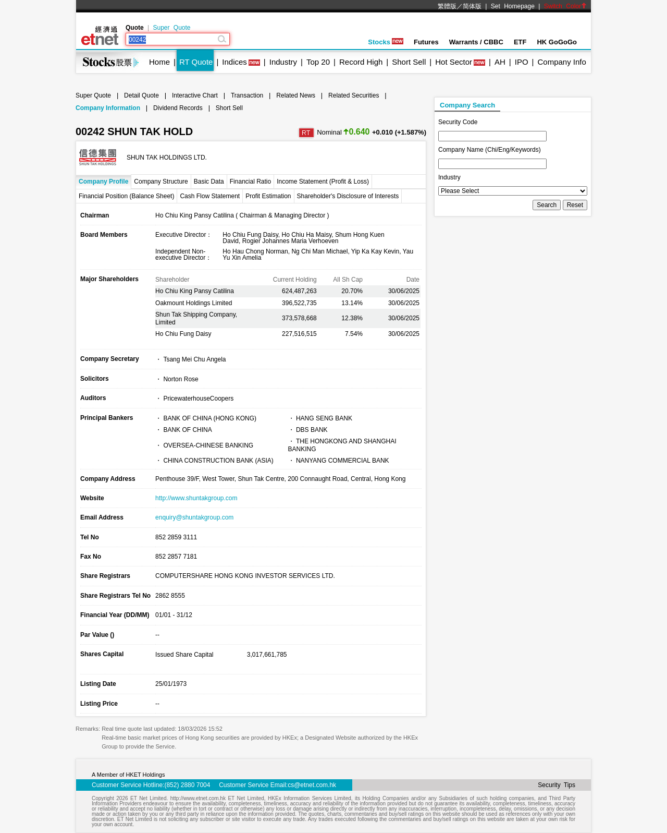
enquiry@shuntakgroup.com (194, 517)
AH (500, 61)
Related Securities (353, 95)
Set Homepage (513, 6)
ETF (520, 42)
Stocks (385, 42)
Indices (234, 61)
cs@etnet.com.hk (312, 785)
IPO (521, 61)
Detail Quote (141, 95)
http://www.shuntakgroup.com (196, 498)
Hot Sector (453, 61)
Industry (283, 61)
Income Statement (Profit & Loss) (323, 181)
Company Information (108, 108)
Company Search (467, 105)
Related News (295, 95)
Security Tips (556, 785)
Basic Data (209, 181)
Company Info (561, 61)
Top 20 (318, 61)
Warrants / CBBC (476, 42)
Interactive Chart (195, 95)
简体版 (472, 6)
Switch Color (565, 6)
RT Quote (196, 61)
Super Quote (171, 27)
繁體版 (447, 6)
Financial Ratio (250, 181)
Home (159, 61)
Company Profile (103, 181)
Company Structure (161, 181)
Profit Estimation (268, 196)
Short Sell (409, 61)
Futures (426, 42)
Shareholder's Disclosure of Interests (348, 196)
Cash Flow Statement (210, 196)
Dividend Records (178, 108)
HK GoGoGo (557, 42)
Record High (360, 61)
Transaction (247, 95)
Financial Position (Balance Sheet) (126, 196)
